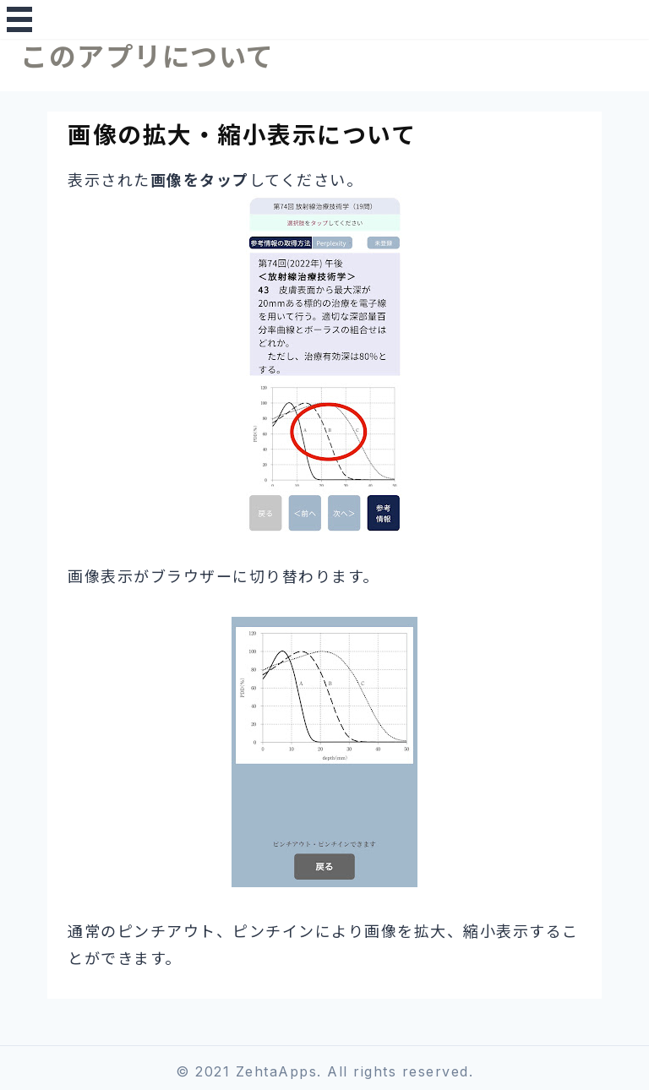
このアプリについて (147, 57)
